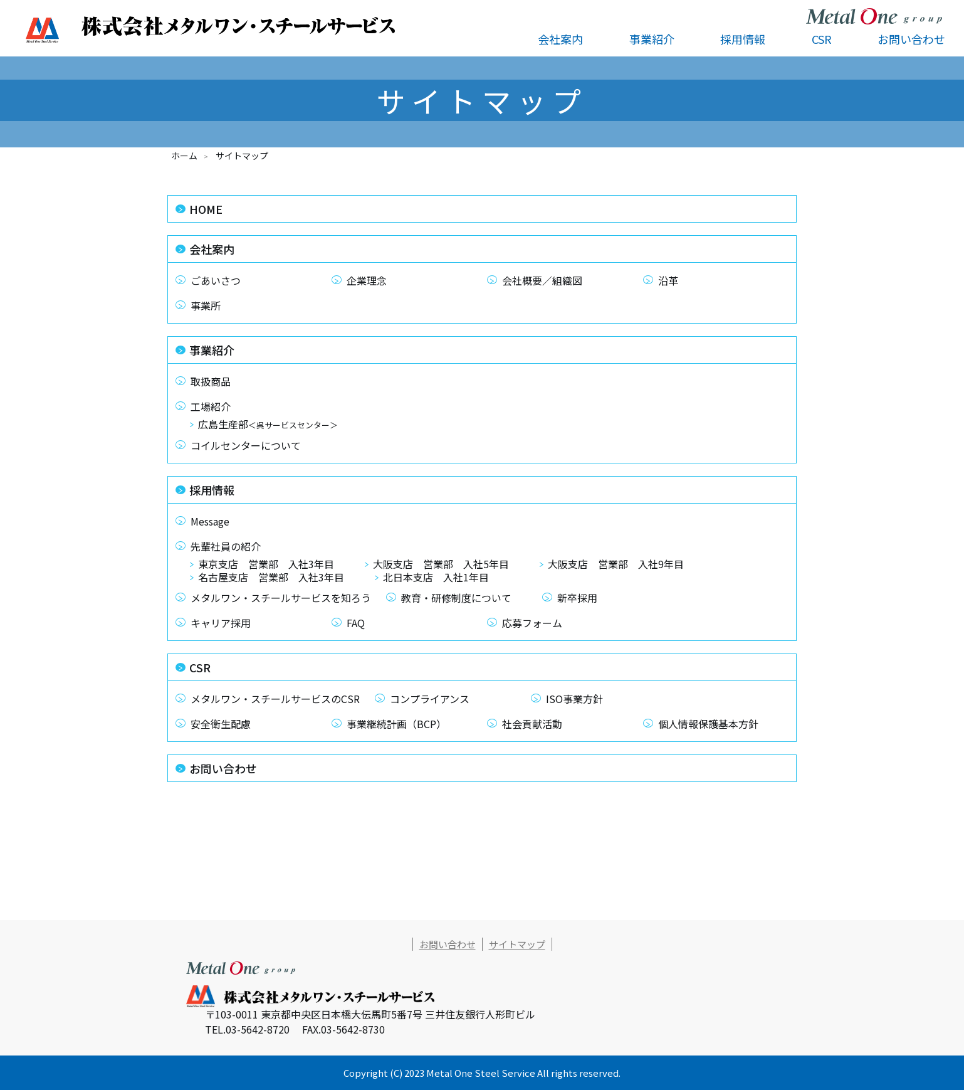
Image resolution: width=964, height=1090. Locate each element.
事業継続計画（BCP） (396, 723)
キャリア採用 (221, 622)
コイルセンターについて (246, 445)
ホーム (184, 155)
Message (210, 521)
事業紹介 (211, 350)
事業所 (206, 305)
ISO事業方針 (574, 698)
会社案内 (211, 249)
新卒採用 (577, 597)
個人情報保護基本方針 (708, 723)
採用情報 (211, 490)
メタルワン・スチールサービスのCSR (275, 698)
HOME (206, 209)
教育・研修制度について (456, 597)
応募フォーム (532, 622)
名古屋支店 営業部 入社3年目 (271, 578)
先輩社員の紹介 (226, 546)
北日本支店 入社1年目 (436, 578)
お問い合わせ (911, 39)
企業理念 (367, 280)
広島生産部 (268, 425)
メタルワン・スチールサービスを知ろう (281, 597)
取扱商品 (211, 381)
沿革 (668, 280)
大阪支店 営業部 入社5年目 (441, 565)
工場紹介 (211, 406)
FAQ (356, 622)
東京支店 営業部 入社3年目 (266, 565)
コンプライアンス (429, 698)
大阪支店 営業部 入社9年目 (616, 565)
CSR (200, 667)
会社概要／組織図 (542, 280)
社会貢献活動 (532, 723)
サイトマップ (517, 944)
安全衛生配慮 (221, 723)
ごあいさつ (216, 280)
